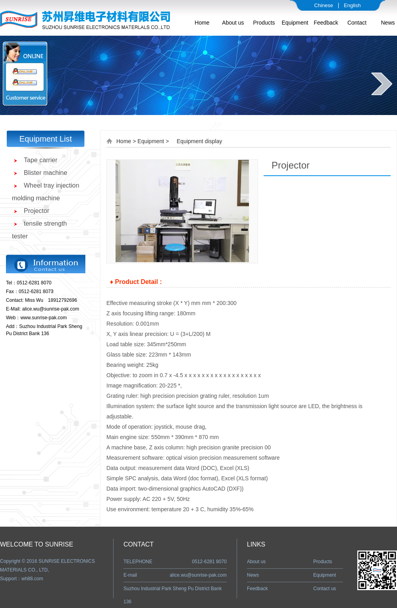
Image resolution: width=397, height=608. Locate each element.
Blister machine (45, 172)
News (388, 22)
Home (202, 22)
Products (264, 22)
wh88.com (32, 578)
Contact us (324, 588)
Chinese (323, 5)
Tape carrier (40, 160)
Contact (356, 22)
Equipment (295, 22)
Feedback (326, 22)
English (352, 5)
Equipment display (199, 141)
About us (233, 22)
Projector (36, 210)
